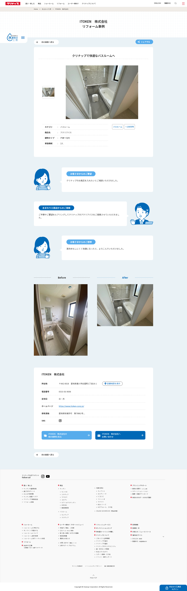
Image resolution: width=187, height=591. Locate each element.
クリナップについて (89, 3)
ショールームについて (31, 533)
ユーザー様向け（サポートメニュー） (72, 525)
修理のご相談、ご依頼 (67, 528)
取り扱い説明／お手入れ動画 (69, 533)
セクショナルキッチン (69, 502)
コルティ (64, 500)
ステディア (65, 494)
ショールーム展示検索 (31, 536)
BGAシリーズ (102, 504)
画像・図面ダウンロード (140, 494)
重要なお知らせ (65, 538)
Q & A (67, 530)
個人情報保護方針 (109, 566)
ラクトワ (101, 502)
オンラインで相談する (31, 530)
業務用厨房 (65, 508)
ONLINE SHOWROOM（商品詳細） (107, 511)
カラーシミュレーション (140, 491)
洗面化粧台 (99, 488)
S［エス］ (101, 496)
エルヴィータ (102, 494)
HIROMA (64, 505)
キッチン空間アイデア (31, 497)
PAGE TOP (93, 578)
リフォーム (61, 3)
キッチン (63, 489)
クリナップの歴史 (102, 544)
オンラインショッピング (104, 528)
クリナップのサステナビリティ (106, 546)
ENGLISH (157, 3)
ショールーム (49, 3)
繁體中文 (167, 3)
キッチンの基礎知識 (30, 489)
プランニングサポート (139, 485)
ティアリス (101, 491)
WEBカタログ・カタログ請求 (141, 497)
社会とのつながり (102, 552)
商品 (61, 485)
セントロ (64, 492)
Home (36, 9)
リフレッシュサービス (103, 525)
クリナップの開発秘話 (31, 499)
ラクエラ (64, 497)
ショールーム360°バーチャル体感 (34, 538)
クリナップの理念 (102, 541)
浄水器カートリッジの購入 (104, 532)
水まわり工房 (46, 9)
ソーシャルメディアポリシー (93, 566)
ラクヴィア (65, 517)
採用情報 (135, 525)
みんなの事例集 (29, 494)
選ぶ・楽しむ (30, 3)
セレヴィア (65, 515)
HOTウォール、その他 (105, 507)
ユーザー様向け (73, 3)
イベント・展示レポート (104, 557)
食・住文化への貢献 (102, 549)
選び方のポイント (29, 491)
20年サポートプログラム (68, 545)
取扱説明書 (63, 536)
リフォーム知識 (29, 502)
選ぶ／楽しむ (28, 485)
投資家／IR (135, 528)
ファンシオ (101, 499)
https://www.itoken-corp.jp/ (71, 406)
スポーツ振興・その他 (103, 554)
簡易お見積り (140, 489)
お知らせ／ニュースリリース (141, 532)
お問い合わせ (68, 543)
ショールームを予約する (31, 528)
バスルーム (63, 512)
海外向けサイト (137, 535)
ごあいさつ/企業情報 (103, 538)
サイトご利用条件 (77, 566)
